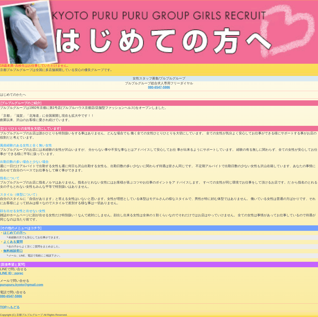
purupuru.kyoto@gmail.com (21, 284)
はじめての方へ (14, 232)
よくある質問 (13, 242)
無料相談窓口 (13, 251)
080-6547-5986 (159, 87)
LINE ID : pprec (11, 273)
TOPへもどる (10, 307)
